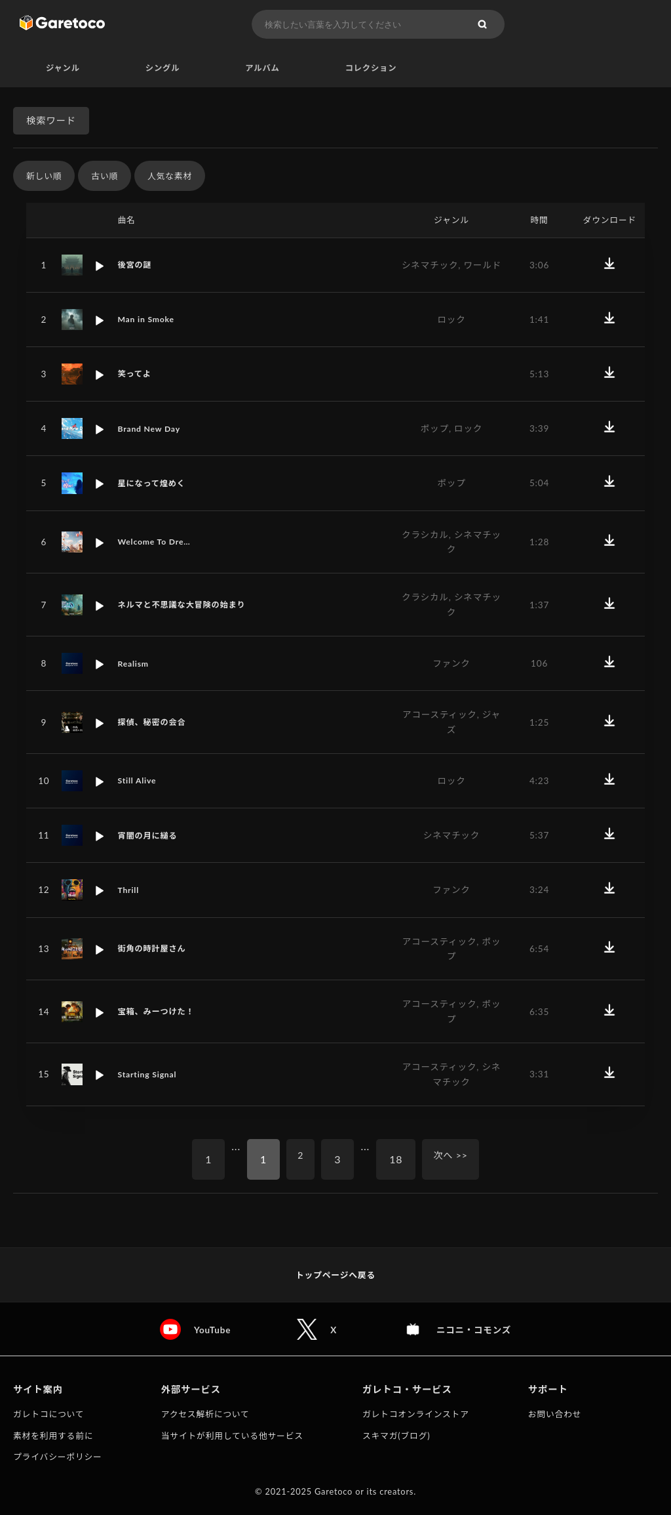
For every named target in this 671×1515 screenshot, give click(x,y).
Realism (134, 664)
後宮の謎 (136, 265)
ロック (451, 320)
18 (394, 1159)
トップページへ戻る (335, 1275)
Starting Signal (149, 1074)
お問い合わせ (555, 1414)
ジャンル (63, 68)
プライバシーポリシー (57, 1456)
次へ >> (453, 1159)
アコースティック (439, 715)
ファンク (451, 664)
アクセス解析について (205, 1414)
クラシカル (425, 534)
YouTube (209, 1329)
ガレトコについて (48, 1414)
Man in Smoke (148, 320)
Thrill (129, 890)
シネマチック (430, 265)
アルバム (262, 68)
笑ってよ (136, 374)
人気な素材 (169, 176)
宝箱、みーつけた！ (159, 1012)
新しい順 (44, 176)
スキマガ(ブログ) (396, 1435)
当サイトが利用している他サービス (232, 1435)
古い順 (104, 176)
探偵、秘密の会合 (155, 722)
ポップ (435, 429)
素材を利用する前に (53, 1435)
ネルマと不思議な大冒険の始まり (188, 605)
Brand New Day (151, 429)
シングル (162, 68)
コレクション (371, 68)
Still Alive (138, 781)
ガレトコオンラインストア (415, 1414)
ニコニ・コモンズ (474, 1329)
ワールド (482, 265)
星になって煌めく (154, 483)
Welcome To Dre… (157, 542)
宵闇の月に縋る (150, 836)
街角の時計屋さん (155, 949)
